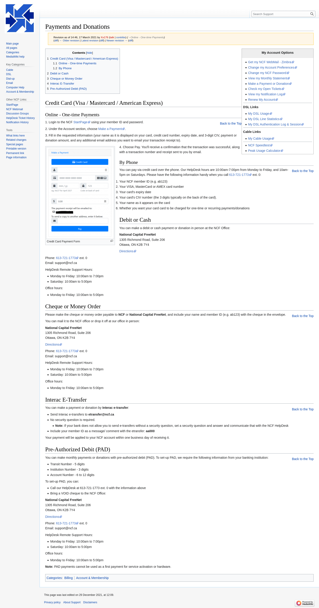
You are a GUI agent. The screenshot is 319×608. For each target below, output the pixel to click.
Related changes (16, 139)
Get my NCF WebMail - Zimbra (269, 62)
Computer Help (15, 87)
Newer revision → (116, 40)
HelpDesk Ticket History (20, 118)
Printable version (16, 148)
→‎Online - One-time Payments (146, 37)
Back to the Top (231, 123)
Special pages (14, 144)
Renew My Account (261, 99)
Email (9, 83)
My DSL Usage (258, 113)
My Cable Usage (260, 138)
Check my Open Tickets (264, 89)
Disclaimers (90, 602)
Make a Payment (110, 129)
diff (56, 40)
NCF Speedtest (259, 145)
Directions (126, 251)
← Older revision (69, 40)
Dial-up (10, 78)
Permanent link (15, 153)
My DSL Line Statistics (264, 119)
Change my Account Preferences (271, 67)
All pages (11, 47)
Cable (9, 70)
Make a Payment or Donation (268, 83)
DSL (8, 74)
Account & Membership (92, 578)
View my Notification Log (265, 94)
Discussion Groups (17, 113)
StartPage (80, 122)
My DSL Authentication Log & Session (274, 124)
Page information (16, 157)
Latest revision (89, 40)
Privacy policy (52, 602)
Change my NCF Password (267, 73)
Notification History (17, 122)
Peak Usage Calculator (264, 150)
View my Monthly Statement (267, 78)
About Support (72, 602)
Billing (68, 578)
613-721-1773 (239, 175)
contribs (120, 37)
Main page (12, 43)
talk (112, 37)
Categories (54, 578)
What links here (15, 135)
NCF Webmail (14, 109)
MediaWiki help (15, 56)
